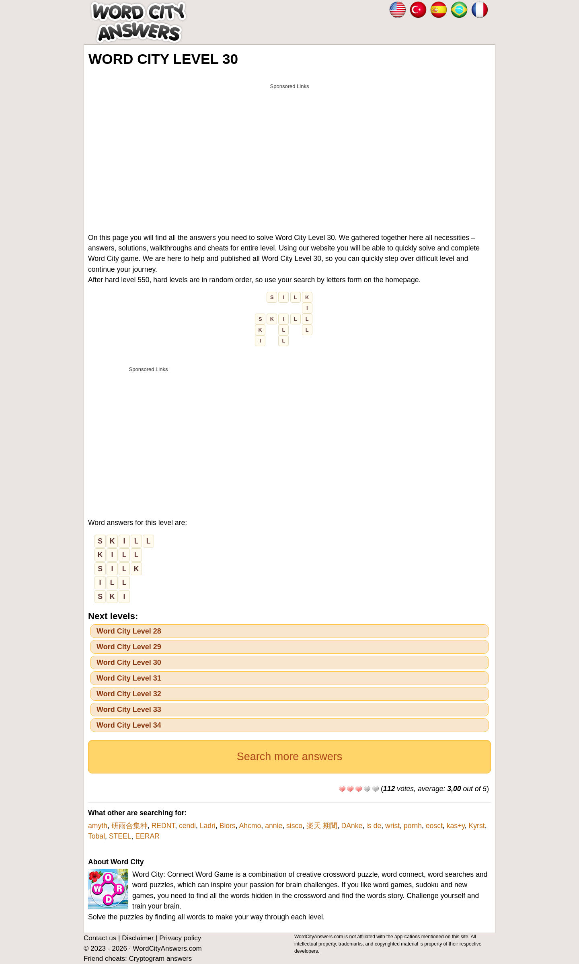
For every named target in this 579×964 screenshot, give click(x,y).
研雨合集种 (129, 826)
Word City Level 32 (128, 694)
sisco (294, 826)
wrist (392, 826)
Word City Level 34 (128, 725)
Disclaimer (138, 938)
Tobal (96, 836)
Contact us (100, 938)
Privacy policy (180, 938)
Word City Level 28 (128, 631)
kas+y (456, 826)
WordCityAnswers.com (167, 948)
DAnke (352, 826)
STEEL (120, 836)
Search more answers (290, 757)
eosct (434, 826)
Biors (228, 826)
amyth (97, 826)
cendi (187, 826)
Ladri (208, 826)
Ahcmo (250, 826)
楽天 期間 (321, 826)
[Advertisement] (289, 149)
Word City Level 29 (128, 647)
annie (273, 826)
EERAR (147, 836)
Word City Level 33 (128, 710)
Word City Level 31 (128, 678)
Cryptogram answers (160, 958)
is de (373, 826)
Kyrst (477, 826)
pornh (413, 826)
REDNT (163, 826)
